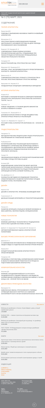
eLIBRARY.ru (4, 368)
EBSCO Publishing (6, 369)
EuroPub (3, 373)
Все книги (41, 336)
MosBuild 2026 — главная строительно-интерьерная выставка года (20, 315)
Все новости (40, 304)
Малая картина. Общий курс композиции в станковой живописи (18, 347)
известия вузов (12, 5)
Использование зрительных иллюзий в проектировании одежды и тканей (21, 357)
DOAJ (2, 375)
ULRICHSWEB (5, 371)
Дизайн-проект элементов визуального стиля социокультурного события (21, 352)
